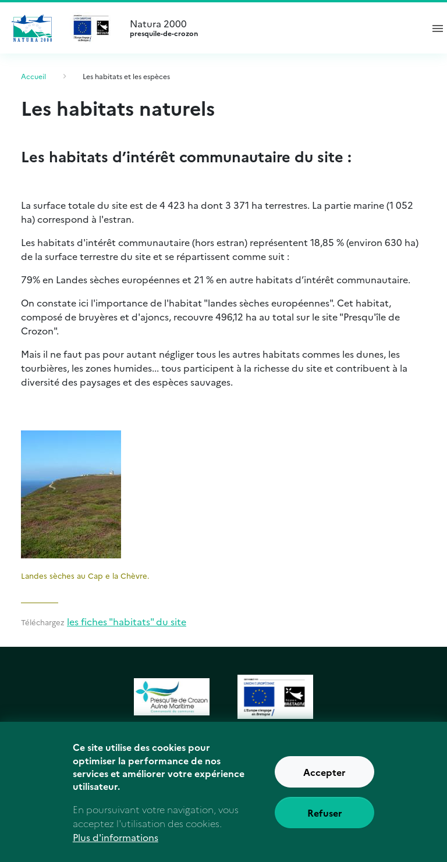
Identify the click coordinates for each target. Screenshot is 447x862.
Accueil (33, 76)
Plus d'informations (115, 846)
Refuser (324, 822)
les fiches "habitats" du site (126, 621)
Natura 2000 (271, 28)
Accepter (324, 781)
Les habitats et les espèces (126, 76)
